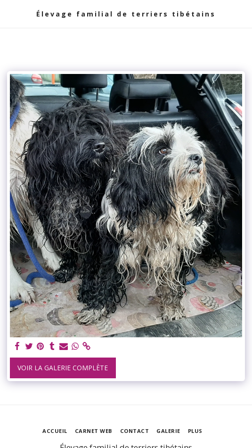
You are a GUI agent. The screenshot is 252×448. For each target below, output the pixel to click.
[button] (10, 13)
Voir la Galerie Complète (62, 367)
